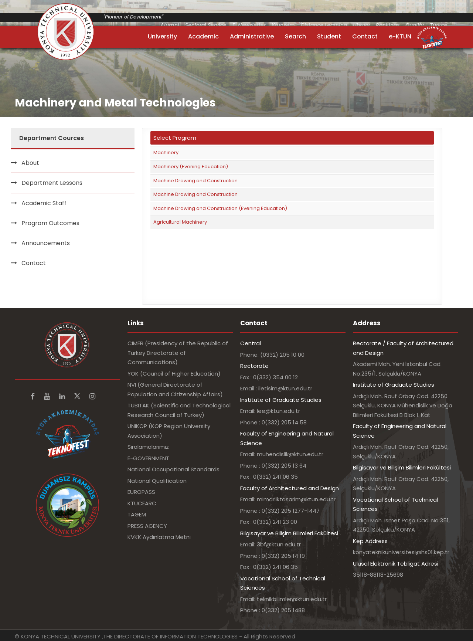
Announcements (45, 243)
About (30, 163)
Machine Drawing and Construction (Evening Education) (220, 208)
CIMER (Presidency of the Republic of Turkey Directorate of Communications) (177, 352)
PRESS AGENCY (147, 526)
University (162, 36)
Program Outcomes (50, 223)
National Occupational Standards (173, 469)
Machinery (165, 152)
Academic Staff (44, 203)
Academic (203, 36)
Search (295, 36)
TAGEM (136, 514)
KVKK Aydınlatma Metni (159, 537)
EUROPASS (141, 492)
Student (329, 36)
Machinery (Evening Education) (190, 166)
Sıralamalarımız (148, 447)
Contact (365, 36)
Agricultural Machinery (180, 221)
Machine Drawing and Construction (195, 180)
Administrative (252, 36)
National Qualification (157, 481)
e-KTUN (400, 36)
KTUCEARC (141, 503)
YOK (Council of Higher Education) (174, 373)
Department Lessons (51, 183)
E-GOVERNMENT (148, 458)
